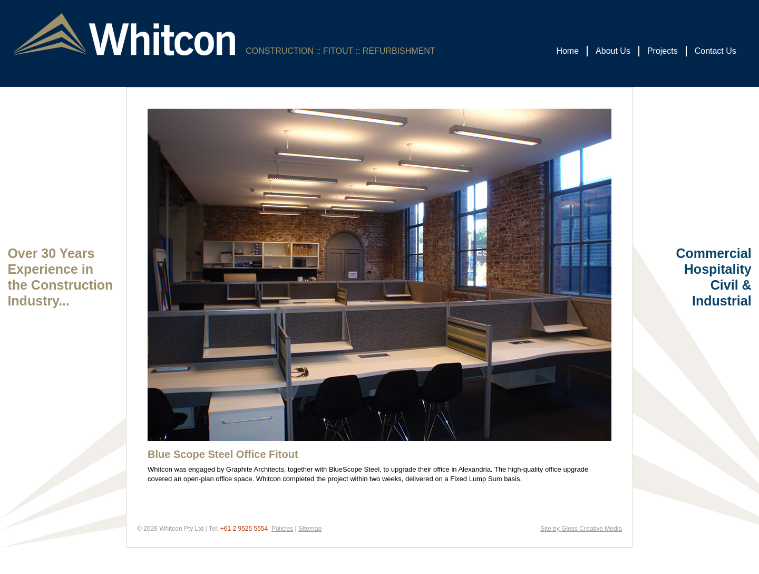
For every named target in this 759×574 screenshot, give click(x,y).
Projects (662, 50)
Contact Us (715, 50)
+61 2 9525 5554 (244, 528)
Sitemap (310, 528)
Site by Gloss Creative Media (581, 528)
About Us (613, 50)
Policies (282, 528)
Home (567, 50)
